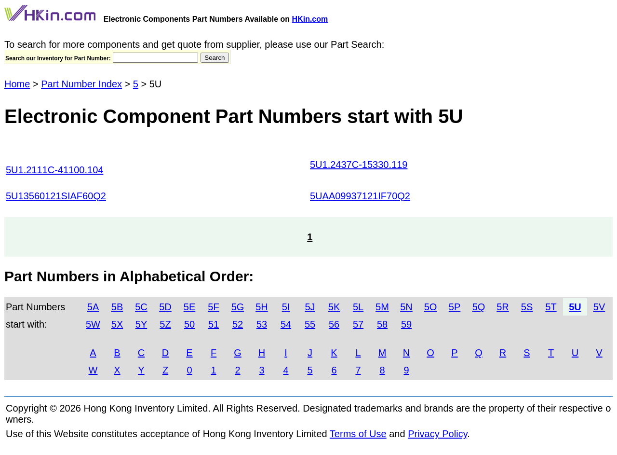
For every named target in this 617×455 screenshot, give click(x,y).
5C (141, 307)
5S (527, 307)
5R (502, 307)
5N (406, 307)
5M (382, 307)
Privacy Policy (437, 433)
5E (189, 307)
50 (189, 324)
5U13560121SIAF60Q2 (56, 196)
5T (550, 307)
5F (213, 307)
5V (599, 307)
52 (237, 324)
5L (358, 307)
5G (237, 307)
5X (117, 324)
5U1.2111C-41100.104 (54, 170)
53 (261, 324)
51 (213, 324)
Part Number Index (81, 84)
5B (117, 307)
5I (286, 307)
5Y (141, 324)
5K (334, 307)
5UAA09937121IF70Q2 (360, 196)
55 (310, 324)
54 (286, 324)
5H (261, 307)
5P (454, 307)
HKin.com (310, 19)
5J (310, 307)
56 (334, 324)
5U (575, 307)
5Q (478, 307)
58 (382, 324)
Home (17, 84)
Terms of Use (358, 433)
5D (165, 307)
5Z (165, 324)
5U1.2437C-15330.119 (358, 164)
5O (430, 307)
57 (358, 324)
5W (93, 324)
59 (406, 324)
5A (93, 307)
